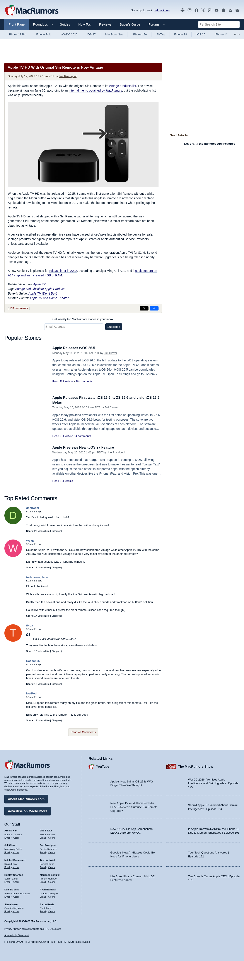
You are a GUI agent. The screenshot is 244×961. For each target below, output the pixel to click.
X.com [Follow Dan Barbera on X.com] (16, 896)
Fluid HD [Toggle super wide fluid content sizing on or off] (61, 941)
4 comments (83, 436)
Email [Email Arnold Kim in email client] (7, 837)
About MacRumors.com (26, 798)
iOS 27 (91, 34)
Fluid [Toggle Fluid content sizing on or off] (52, 941)
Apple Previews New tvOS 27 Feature (85, 447)
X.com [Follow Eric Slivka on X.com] (51, 837)
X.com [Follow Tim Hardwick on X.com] (51, 866)
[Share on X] (144, 308)
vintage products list (122, 86)
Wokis (30, 540)
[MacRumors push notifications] (223, 10)
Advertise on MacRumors (27, 810)
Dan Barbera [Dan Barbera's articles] (11, 889)
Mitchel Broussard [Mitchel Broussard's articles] (14, 859)
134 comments (18, 308)
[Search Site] (219, 24)
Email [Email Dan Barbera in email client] (7, 896)
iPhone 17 (221, 34)
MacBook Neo (114, 34)
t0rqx (29, 625)
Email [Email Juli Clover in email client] (7, 851)
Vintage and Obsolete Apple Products (40, 289)
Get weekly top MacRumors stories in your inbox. (83, 319)
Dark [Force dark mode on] (85, 941)
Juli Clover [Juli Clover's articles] (10, 844)
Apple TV (39, 284)
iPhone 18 (180, 34)
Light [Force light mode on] (78, 941)
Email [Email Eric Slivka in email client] (43, 837)
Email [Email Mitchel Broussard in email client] (7, 866)
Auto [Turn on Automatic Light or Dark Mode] (71, 941)
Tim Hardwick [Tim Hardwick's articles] (47, 859)
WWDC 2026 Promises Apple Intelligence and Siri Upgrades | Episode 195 (213, 782)
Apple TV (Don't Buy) (43, 293)
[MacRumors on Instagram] (189, 10)
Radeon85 (33, 661)
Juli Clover (110, 353)
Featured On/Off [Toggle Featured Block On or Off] (14, 941)
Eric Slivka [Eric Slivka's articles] (46, 830)
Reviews (105, 24)
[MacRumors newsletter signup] (237, 10)
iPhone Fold (43, 34)
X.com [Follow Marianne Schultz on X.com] (51, 881)
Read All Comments (83, 732)
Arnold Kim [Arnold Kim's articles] (10, 830)
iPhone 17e (140, 34)
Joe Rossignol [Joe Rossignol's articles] (48, 844)
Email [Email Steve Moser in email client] (7, 910)
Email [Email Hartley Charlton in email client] (7, 881)
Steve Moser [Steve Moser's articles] (11, 903)
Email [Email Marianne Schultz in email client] (43, 881)
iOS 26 (200, 34)
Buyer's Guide (130, 24)
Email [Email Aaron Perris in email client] (43, 910)
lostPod (31, 693)
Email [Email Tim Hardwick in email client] (43, 866)
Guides (65, 24)
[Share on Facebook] (154, 308)
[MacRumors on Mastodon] (209, 10)
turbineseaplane (37, 577)
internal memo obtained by (95, 90)
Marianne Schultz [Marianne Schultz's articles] (50, 874)
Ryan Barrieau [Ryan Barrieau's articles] (48, 889)
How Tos (84, 24)
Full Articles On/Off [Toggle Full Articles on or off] (36, 941)
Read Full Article (62, 381)
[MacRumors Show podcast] (182, 10)
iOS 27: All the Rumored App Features (209, 143)
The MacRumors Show (195, 766)
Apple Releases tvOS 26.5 (75, 348)
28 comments (83, 381)
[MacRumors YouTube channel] (216, 10)
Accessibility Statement (16, 935)
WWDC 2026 (69, 34)
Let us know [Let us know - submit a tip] (162, 10)
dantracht (32, 508)
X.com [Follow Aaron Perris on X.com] (51, 910)
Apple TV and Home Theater (49, 298)
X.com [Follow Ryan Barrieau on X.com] (51, 896)
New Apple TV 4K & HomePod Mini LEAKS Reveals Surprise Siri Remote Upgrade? (133, 806)
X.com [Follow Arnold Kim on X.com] (16, 837)
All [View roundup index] (237, 34)
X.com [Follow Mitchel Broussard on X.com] (16, 866)
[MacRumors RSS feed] (230, 10)
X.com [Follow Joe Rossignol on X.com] (51, 851)
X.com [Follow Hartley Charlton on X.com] (16, 881)
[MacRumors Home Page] (31, 10)
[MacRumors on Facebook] (196, 10)
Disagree (56, 531)
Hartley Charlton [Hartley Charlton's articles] (13, 874)
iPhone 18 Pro (17, 34)
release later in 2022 (63, 270)
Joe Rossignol (68, 76)
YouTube (102, 766)
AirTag (161, 34)
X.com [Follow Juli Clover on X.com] (16, 851)
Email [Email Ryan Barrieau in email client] (43, 896)
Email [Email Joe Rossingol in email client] (43, 851)
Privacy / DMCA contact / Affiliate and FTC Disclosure (32, 929)
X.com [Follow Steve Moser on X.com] (16, 910)
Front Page (17, 24)
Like (47, 531)
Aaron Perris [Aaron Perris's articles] (47, 903)
